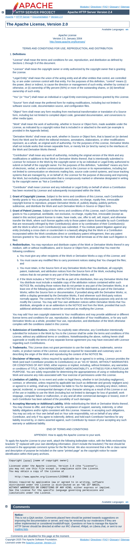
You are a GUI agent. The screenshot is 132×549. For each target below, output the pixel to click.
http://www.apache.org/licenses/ (67, 41)
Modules (84, 6)
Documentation (40, 16)
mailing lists (21, 529)
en (127, 29)
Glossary (114, 6)
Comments (21, 507)
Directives (96, 6)
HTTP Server (23, 16)
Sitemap (125, 6)
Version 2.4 (57, 16)
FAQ (105, 6)
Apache (9, 16)
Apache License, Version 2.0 (41, 542)
